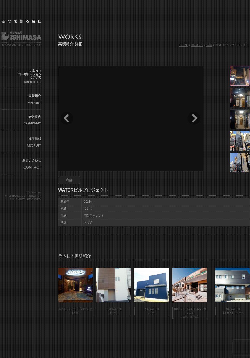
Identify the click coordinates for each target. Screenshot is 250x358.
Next (194, 118)
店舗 (209, 45)
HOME (183, 45)
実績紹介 (197, 45)
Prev (67, 118)
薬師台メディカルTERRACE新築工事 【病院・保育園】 (190, 313)
